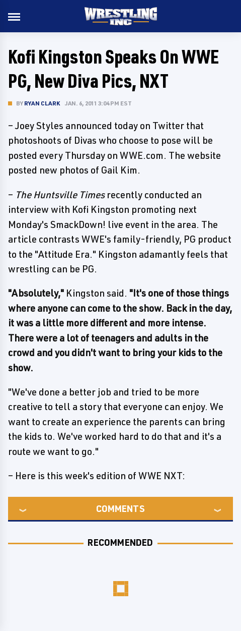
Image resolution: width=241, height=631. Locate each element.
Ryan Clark (42, 103)
